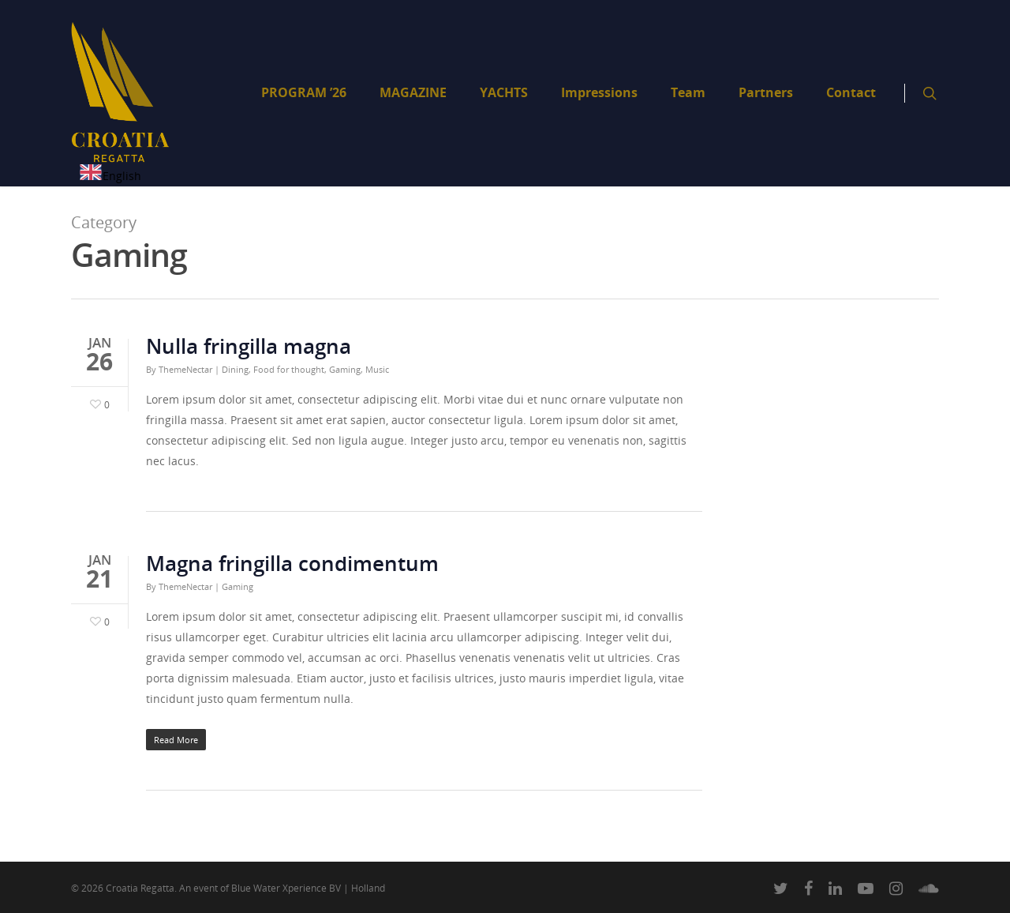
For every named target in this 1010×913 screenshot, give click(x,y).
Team (688, 92)
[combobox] (110, 175)
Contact (851, 92)
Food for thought (288, 369)
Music (377, 369)
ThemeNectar (185, 369)
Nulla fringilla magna (248, 346)
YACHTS (504, 92)
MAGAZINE (413, 92)
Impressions (599, 92)
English (110, 175)
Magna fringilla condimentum (292, 563)
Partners (766, 92)
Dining (235, 369)
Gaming (345, 369)
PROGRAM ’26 (303, 92)
